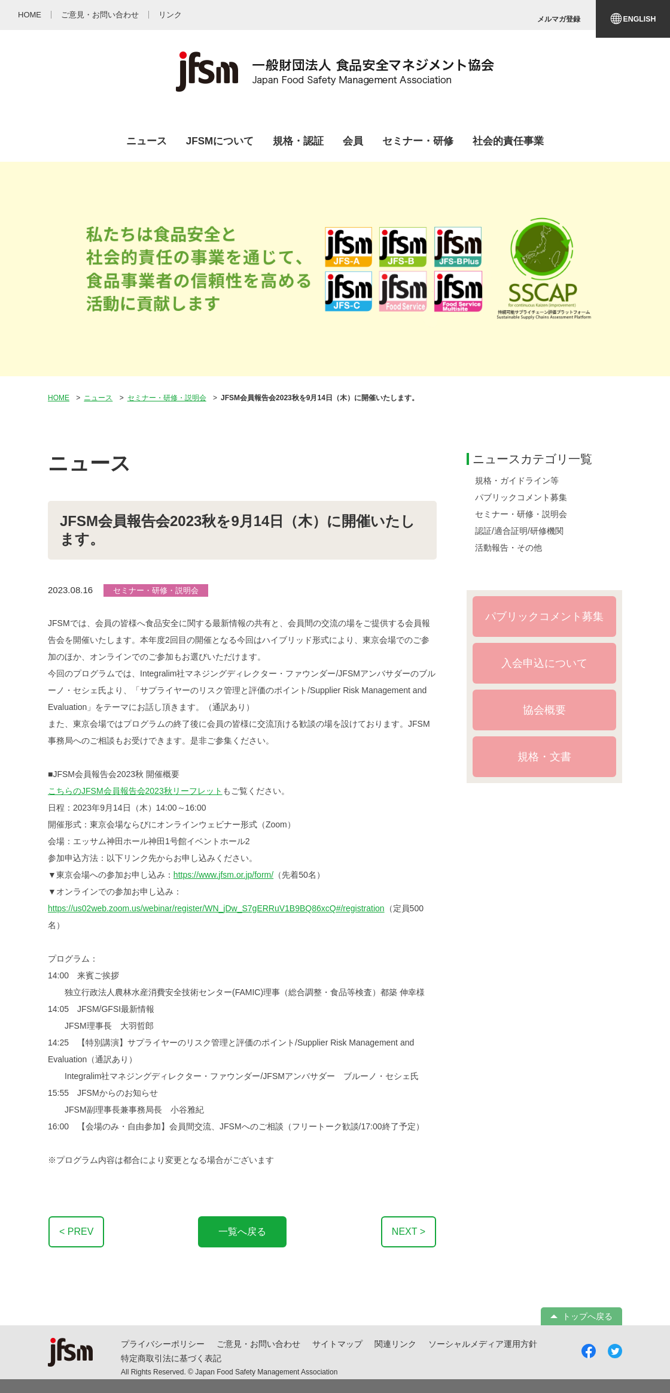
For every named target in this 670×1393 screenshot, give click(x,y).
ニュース (146, 141)
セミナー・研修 (417, 141)
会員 (353, 141)
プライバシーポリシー (163, 1344)
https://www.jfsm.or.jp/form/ (223, 875)
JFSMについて (220, 141)
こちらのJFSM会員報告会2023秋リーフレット (135, 791)
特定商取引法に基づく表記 (171, 1358)
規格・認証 (298, 141)
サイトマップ (337, 1344)
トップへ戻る (587, 1316)
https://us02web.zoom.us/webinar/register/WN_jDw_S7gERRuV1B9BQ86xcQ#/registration (216, 908)
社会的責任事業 (508, 141)
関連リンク (395, 1344)
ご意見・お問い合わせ (258, 1344)
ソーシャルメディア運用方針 (482, 1344)
